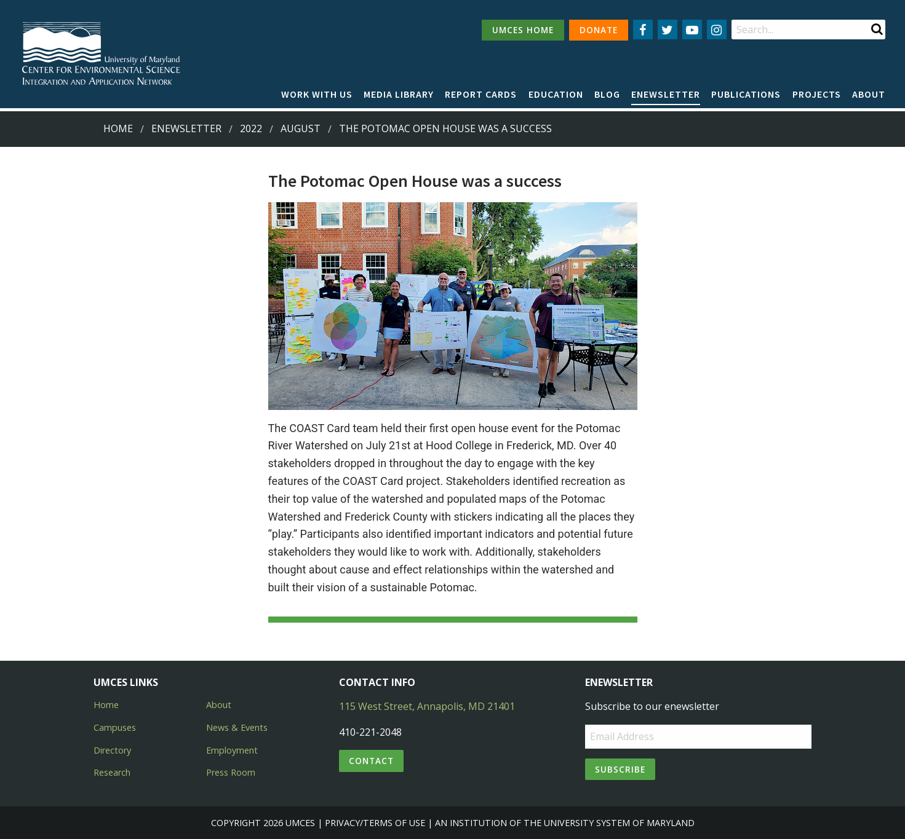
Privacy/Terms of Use (375, 823)
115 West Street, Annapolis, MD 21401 (427, 706)
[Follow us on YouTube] (692, 29)
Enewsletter (665, 94)
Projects (816, 94)
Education (555, 94)
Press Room (230, 772)
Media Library (399, 94)
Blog (607, 94)
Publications (746, 94)
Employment (232, 750)
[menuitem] (317, 94)
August (301, 128)
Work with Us (317, 94)
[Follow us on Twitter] (667, 29)
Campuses (115, 727)
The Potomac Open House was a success (445, 128)
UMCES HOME (523, 30)
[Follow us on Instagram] (717, 29)
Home (118, 128)
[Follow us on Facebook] (643, 29)
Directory (112, 750)
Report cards (481, 94)
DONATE (599, 30)
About (868, 94)
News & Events (237, 727)
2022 (251, 128)
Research (112, 772)
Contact (371, 760)
